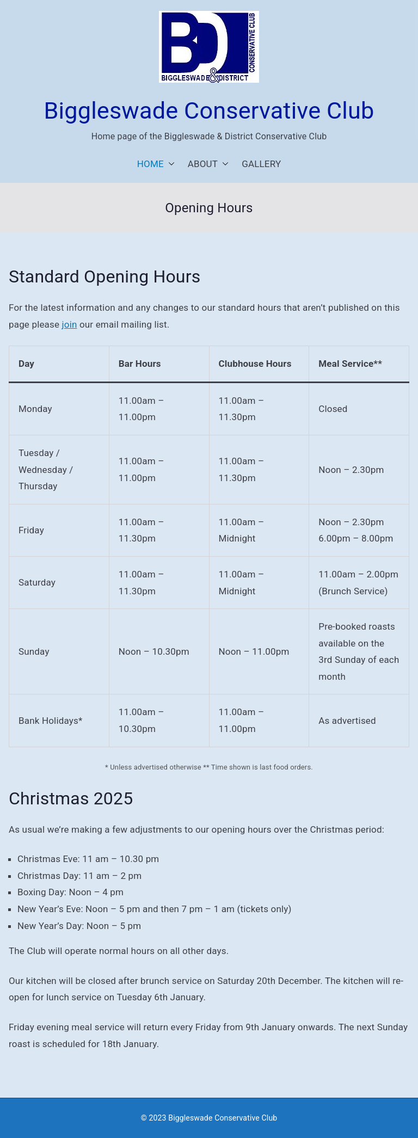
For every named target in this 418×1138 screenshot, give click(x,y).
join (69, 324)
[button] (169, 164)
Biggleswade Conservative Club (209, 111)
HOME (156, 164)
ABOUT (208, 164)
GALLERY (261, 163)
